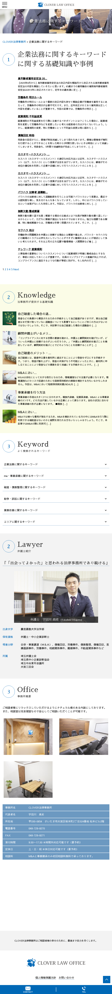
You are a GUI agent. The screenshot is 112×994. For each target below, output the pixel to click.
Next (16, 269)
